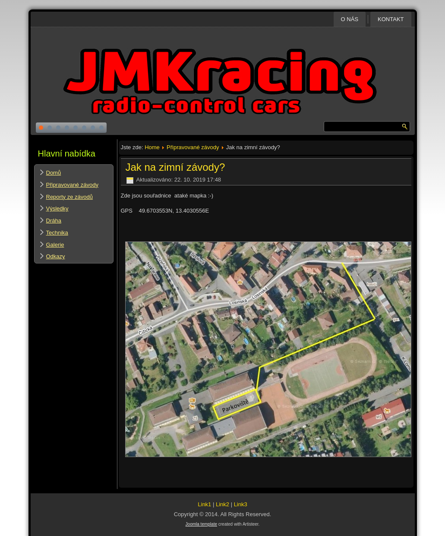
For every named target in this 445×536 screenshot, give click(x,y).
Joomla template (201, 524)
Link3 (240, 504)
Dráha (53, 220)
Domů (53, 172)
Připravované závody (72, 185)
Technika (57, 232)
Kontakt (391, 19)
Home (152, 147)
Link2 (222, 504)
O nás (349, 19)
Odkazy (55, 256)
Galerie (55, 244)
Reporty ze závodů (69, 197)
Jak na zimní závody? (175, 167)
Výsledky (57, 208)
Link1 (204, 504)
